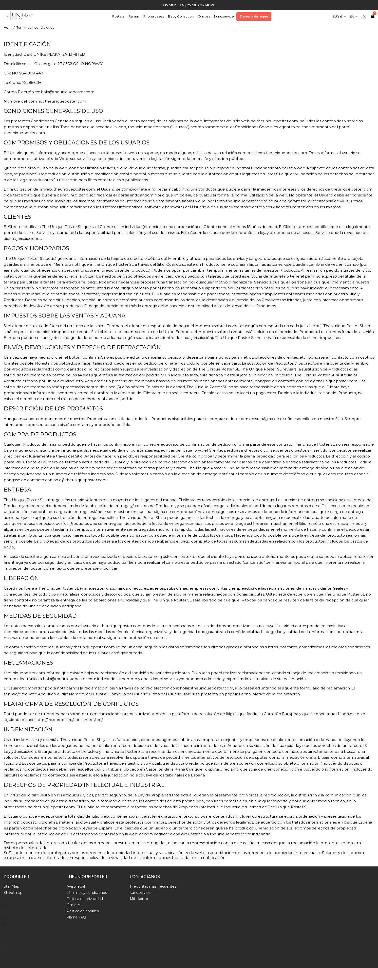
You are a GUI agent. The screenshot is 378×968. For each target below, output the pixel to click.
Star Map (11, 886)
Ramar (134, 16)
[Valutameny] (339, 14)
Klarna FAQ (76, 917)
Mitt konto (139, 899)
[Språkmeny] (354, 14)
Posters (118, 16)
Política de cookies (83, 911)
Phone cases (153, 16)
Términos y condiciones (87, 892)
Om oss (204, 16)
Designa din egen (254, 16)
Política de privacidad (85, 899)
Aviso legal (76, 886)
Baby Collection (181, 16)
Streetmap (13, 892)
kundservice (224, 16)
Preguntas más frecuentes (153, 886)
